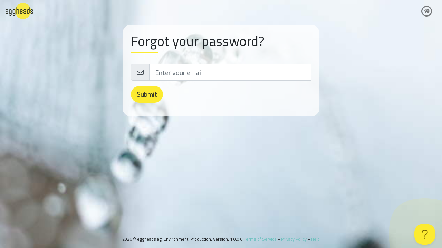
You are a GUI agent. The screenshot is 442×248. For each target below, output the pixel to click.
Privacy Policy (294, 239)
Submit (147, 94)
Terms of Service (260, 239)
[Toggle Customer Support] (424, 234)
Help (315, 239)
